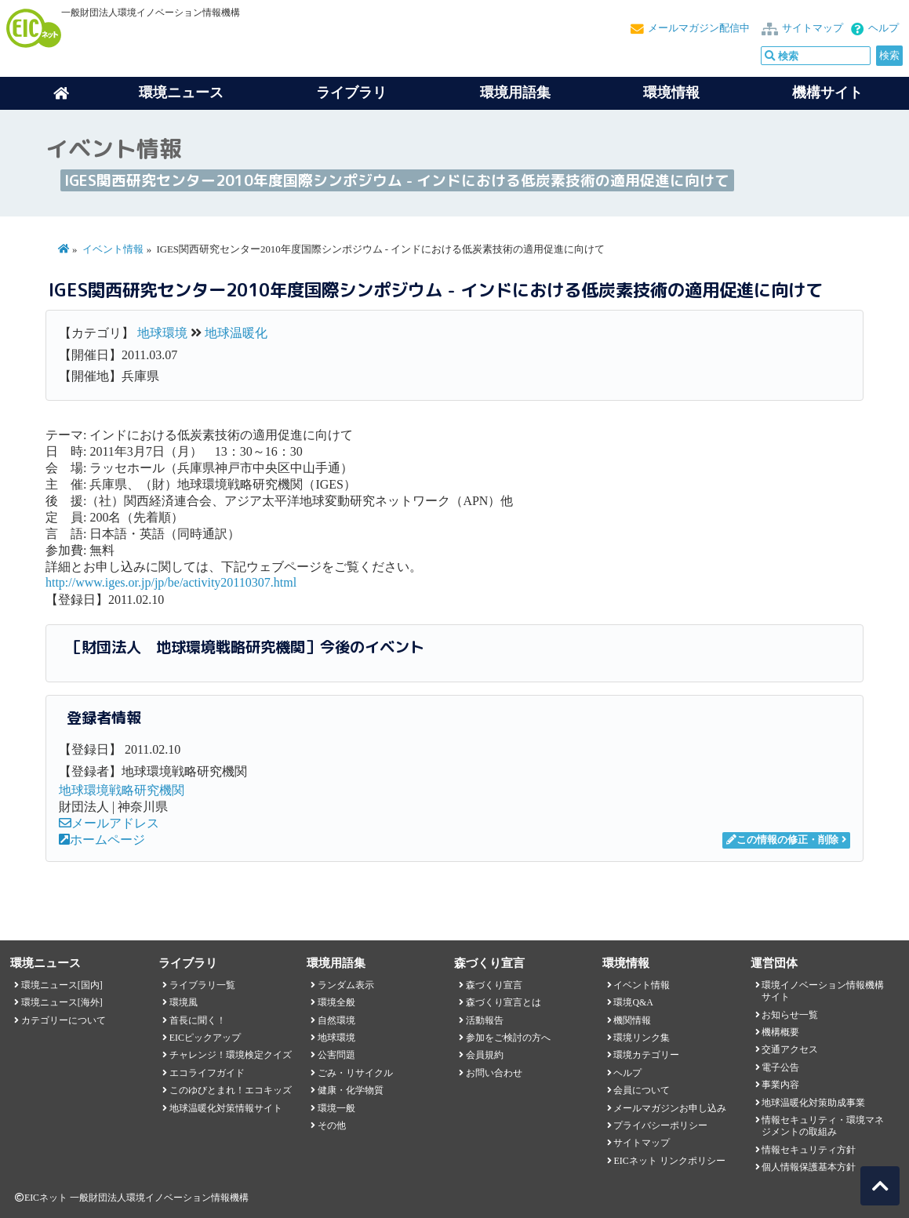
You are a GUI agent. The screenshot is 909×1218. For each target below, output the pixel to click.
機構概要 (780, 1032)
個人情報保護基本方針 (809, 1167)
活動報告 (485, 1020)
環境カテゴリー (646, 1054)
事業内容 (780, 1084)
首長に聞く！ (197, 1020)
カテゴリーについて (63, 1020)
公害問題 (336, 1054)
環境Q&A (633, 1002)
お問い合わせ (494, 1072)
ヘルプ (883, 28)
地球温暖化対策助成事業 (813, 1102)
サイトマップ (812, 28)
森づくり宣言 (494, 985)
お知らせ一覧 (790, 1014)
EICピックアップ (205, 1037)
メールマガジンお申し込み (669, 1108)
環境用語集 (515, 92)
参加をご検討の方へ (508, 1037)
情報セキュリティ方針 (809, 1149)
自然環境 (336, 1020)
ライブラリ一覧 (202, 985)
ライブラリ (351, 92)
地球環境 (162, 333)
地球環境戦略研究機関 (121, 790)
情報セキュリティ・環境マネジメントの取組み (823, 1125)
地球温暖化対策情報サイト (225, 1108)
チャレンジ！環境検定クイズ (230, 1054)
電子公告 (780, 1067)
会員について (641, 1090)
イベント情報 (113, 249)
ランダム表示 (346, 985)
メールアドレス (109, 823)
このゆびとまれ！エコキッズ (230, 1090)
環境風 (183, 1002)
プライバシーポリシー (660, 1125)
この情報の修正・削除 (782, 839)
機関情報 (632, 1020)
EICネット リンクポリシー (669, 1160)
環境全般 (336, 1002)
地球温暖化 (236, 333)
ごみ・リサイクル (355, 1072)
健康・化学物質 (351, 1090)
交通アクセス (790, 1049)
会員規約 (485, 1054)
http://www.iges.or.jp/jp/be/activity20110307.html (170, 582)
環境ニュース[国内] (62, 985)
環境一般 (336, 1108)
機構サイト (827, 92)
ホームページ (102, 839)
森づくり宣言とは (503, 1002)
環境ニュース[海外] (62, 1002)
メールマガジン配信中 (699, 28)
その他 (332, 1125)
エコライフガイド (207, 1072)
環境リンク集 (641, 1037)
